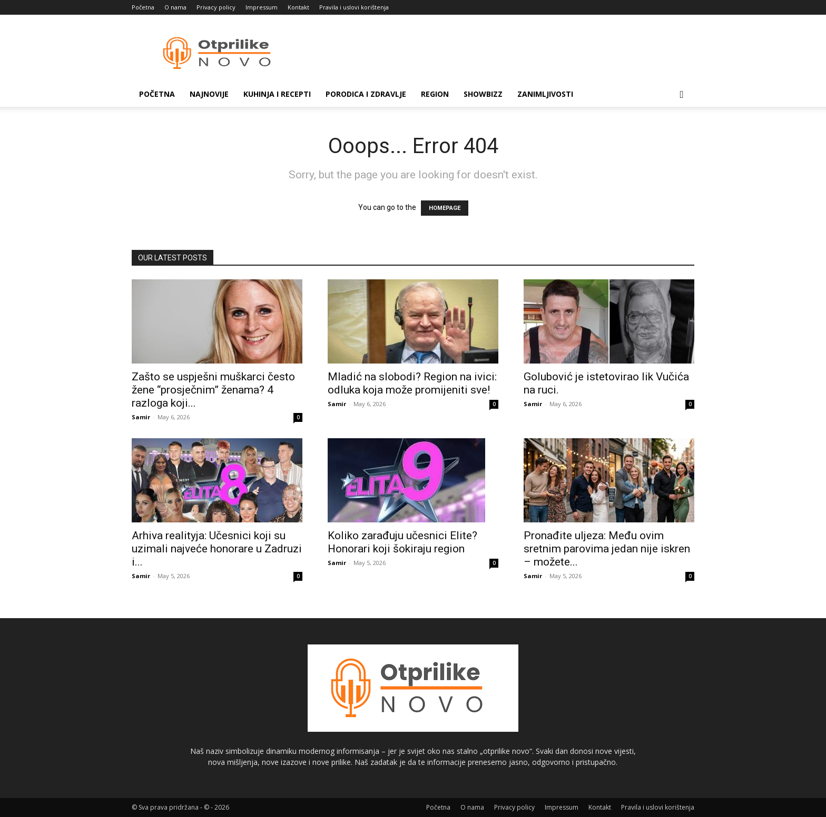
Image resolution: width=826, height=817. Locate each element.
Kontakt (298, 7)
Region (435, 94)
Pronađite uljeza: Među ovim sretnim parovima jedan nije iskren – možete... (607, 548)
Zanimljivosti (545, 94)
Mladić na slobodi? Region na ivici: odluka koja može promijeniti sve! (412, 383)
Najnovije (209, 94)
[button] (681, 95)
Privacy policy (215, 7)
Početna (143, 7)
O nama (175, 7)
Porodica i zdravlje (366, 94)
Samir (141, 417)
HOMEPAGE (444, 208)
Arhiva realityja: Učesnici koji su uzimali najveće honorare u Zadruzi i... (217, 548)
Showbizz (483, 94)
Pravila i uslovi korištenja (354, 7)
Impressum (261, 7)
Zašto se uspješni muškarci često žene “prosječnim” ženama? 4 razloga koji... (213, 389)
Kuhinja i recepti (277, 94)
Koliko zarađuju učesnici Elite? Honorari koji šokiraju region (402, 542)
